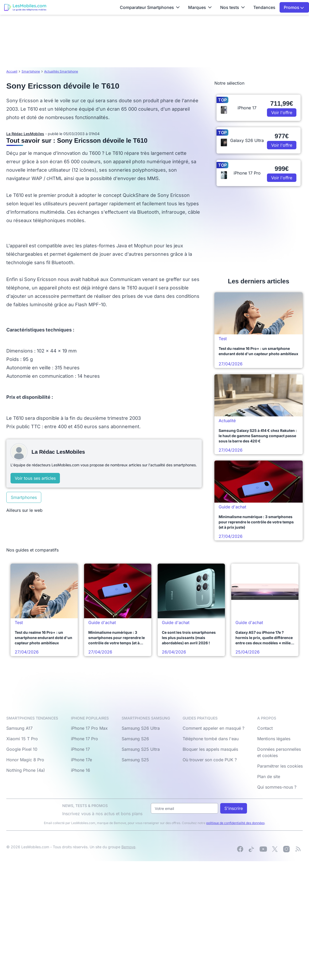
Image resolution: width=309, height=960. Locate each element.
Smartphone (31, 71)
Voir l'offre (281, 112)
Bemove (128, 847)
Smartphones (24, 497)
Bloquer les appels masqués (210, 749)
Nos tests (232, 7)
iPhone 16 (80, 770)
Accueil (11, 71)
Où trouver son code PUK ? (210, 759)
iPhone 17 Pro (84, 738)
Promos (294, 7)
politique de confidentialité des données (235, 823)
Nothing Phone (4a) (25, 770)
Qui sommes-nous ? (276, 787)
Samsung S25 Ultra (141, 749)
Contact (265, 728)
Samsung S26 (135, 738)
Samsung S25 (135, 759)
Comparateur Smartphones (150, 7)
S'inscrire (233, 808)
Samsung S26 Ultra (141, 728)
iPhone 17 (80, 749)
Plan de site (268, 776)
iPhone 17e (81, 759)
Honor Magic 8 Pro (25, 759)
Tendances (264, 7)
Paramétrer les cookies (280, 766)
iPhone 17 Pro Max (89, 728)
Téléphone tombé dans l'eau (211, 738)
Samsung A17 (19, 728)
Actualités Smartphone (61, 71)
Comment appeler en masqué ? (213, 728)
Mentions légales (273, 738)
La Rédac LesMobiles (25, 133)
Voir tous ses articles (35, 478)
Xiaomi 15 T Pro (22, 738)
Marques (200, 7)
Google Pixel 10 (21, 749)
